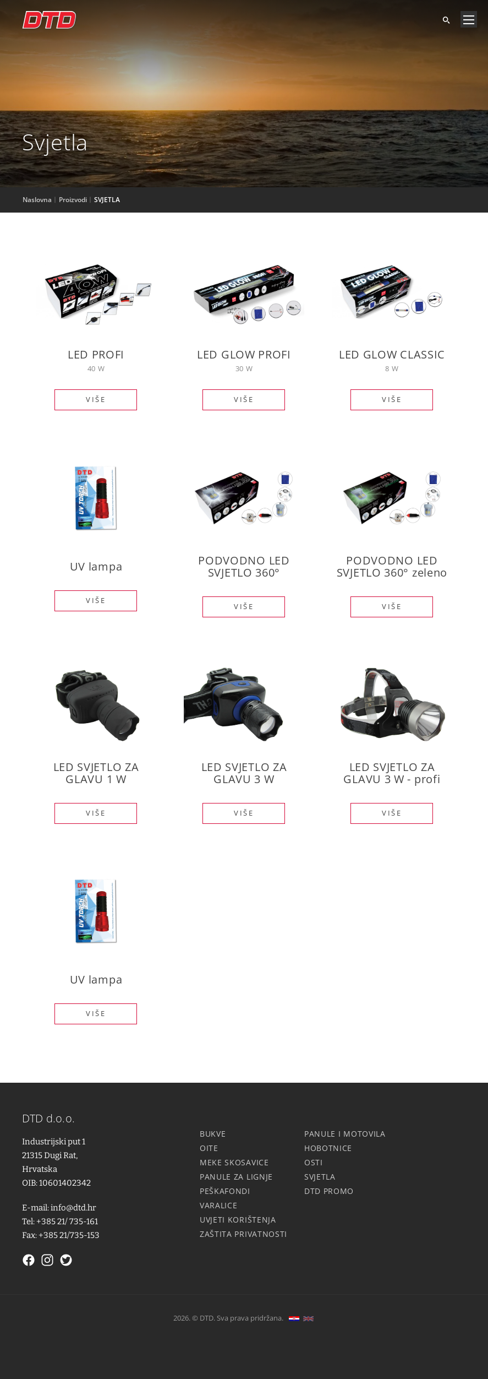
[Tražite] (442, 19)
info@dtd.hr (73, 1208)
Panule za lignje (236, 1176)
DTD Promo (329, 1191)
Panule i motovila (345, 1133)
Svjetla (320, 1176)
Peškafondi (225, 1191)
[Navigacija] (468, 19)
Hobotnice (328, 1148)
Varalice (219, 1205)
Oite (209, 1148)
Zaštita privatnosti (243, 1234)
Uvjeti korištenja (238, 1219)
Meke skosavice (234, 1162)
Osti (313, 1162)
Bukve (213, 1133)
